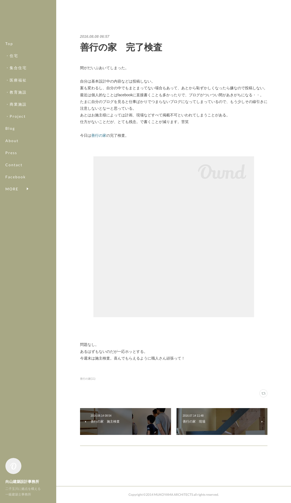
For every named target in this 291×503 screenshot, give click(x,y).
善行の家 (98, 135)
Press (11, 152)
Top (9, 43)
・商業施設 (16, 104)
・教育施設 (16, 92)
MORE (11, 177)
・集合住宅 (16, 67)
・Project (15, 116)
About (11, 140)
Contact (13, 164)
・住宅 (11, 55)
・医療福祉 (16, 80)
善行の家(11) (88, 378)
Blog (10, 128)
